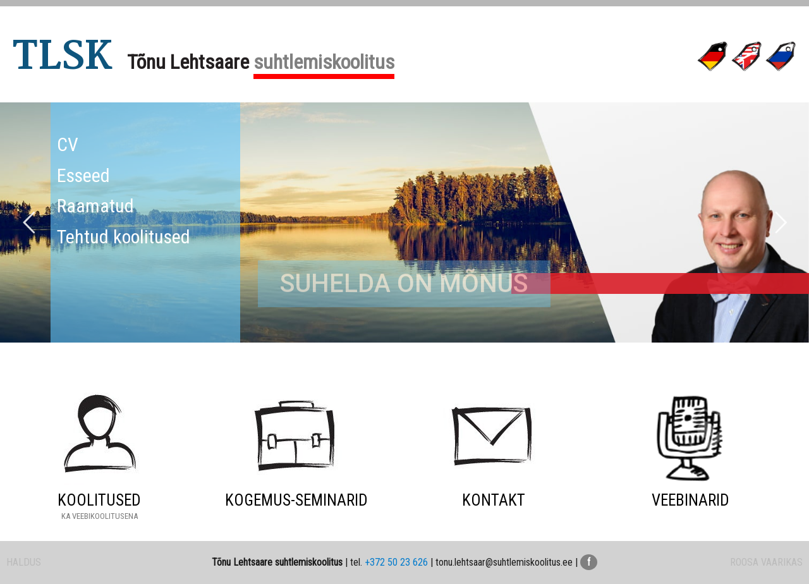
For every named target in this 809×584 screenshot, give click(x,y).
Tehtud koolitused (123, 237)
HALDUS (23, 562)
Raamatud (95, 206)
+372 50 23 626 (396, 562)
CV (67, 144)
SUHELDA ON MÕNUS (404, 334)
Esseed (83, 175)
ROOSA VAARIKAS (766, 562)
